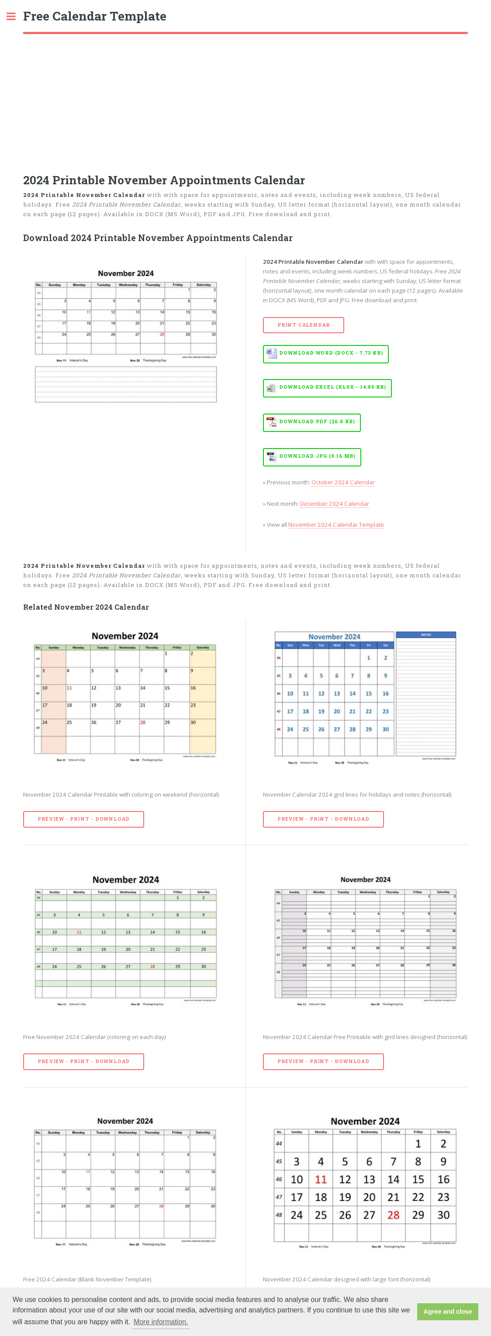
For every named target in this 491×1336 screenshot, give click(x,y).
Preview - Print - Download (84, 819)
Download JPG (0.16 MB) (317, 456)
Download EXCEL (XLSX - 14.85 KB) (332, 387)
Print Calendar (303, 325)
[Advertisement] (245, 99)
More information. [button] (161, 1322)
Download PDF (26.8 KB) (317, 421)
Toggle (15, 16)
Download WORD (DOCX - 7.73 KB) (331, 353)
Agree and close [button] (448, 1311)
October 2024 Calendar (343, 482)
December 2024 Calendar (334, 503)
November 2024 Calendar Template (336, 524)
